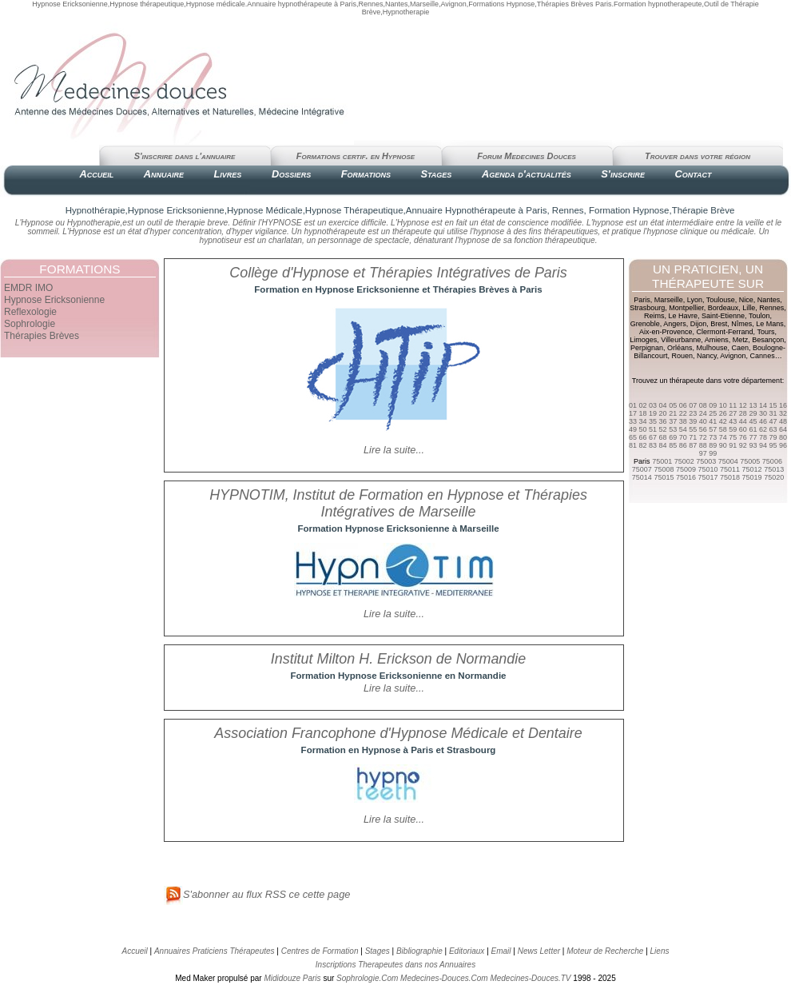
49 (633, 429)
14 (763, 405)
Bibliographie (419, 951)
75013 (774, 469)
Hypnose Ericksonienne (54, 299)
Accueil (96, 174)
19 (653, 413)
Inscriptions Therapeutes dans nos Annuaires (395, 964)
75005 (750, 461)
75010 (707, 469)
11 (733, 405)
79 (773, 437)
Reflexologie (30, 311)
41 (713, 421)
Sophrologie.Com (367, 978)
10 (723, 405)
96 (783, 445)
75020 (774, 477)
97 (703, 453)
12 (743, 405)
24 (703, 413)
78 (763, 437)
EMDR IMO (28, 287)
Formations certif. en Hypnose (355, 156)
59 (733, 429)
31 (773, 413)
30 (763, 413)
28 (743, 413)
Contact (692, 174)
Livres (228, 174)
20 (663, 413)
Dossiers (291, 174)
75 (733, 437)
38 (683, 421)
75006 (772, 461)
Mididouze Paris (292, 978)
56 (703, 429)
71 (693, 437)
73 (713, 437)
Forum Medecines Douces (526, 156)
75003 (706, 461)
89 (713, 445)
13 (753, 405)
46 (763, 421)
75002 (684, 461)
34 (643, 421)
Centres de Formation (320, 951)
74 (723, 437)
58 (723, 429)
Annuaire (164, 174)
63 (773, 429)
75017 (707, 477)
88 (703, 445)
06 (683, 405)
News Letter (539, 951)
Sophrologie (29, 323)
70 (683, 437)
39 (693, 421)
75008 (664, 469)
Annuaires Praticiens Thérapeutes (215, 951)
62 (763, 429)
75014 (642, 477)
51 (653, 429)
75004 (728, 461)
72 (703, 437)
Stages (435, 174)
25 (713, 413)
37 (673, 421)
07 (693, 405)
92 (743, 445)
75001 (662, 461)
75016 (686, 477)
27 (733, 413)
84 (663, 445)
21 (673, 413)
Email (501, 951)
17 (633, 413)
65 (633, 437)
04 (663, 405)
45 (753, 421)
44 (743, 421)
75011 (730, 469)
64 (783, 429)
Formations (366, 174)
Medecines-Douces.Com (444, 978)
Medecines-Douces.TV (530, 978)
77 (753, 437)
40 (703, 421)
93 (753, 445)
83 (653, 445)
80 (783, 437)
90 (723, 445)
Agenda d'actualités (526, 174)
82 (643, 445)
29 (753, 413)
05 (673, 405)
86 (683, 445)
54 (683, 429)
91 (733, 445)
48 (783, 421)
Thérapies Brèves (41, 335)
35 (653, 421)
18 (643, 413)
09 (713, 405)
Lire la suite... (394, 450)
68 (663, 437)
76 (743, 437)
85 (673, 445)
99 (713, 453)
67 (653, 437)
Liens (660, 951)
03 (653, 405)
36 (663, 421)
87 (693, 445)
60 (743, 429)
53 (673, 429)
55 (693, 429)
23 (693, 413)
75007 (642, 469)
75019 (752, 477)
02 (643, 405)
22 (683, 413)
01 (633, 405)
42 (723, 421)
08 (703, 405)
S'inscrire (623, 174)
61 (753, 429)
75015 (664, 477)
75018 (730, 477)
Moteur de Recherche (604, 951)
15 (773, 405)
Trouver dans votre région (697, 156)
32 (783, 413)
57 (713, 429)
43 (733, 421)
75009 (686, 469)
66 (643, 437)
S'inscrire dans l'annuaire (185, 156)
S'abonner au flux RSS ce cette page (257, 894)
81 (633, 445)
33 (633, 421)
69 (673, 437)
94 (763, 445)
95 (773, 445)
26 (723, 413)
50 (643, 429)
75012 (752, 469)
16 (783, 405)
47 (773, 421)
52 (663, 429)
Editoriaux (466, 951)
